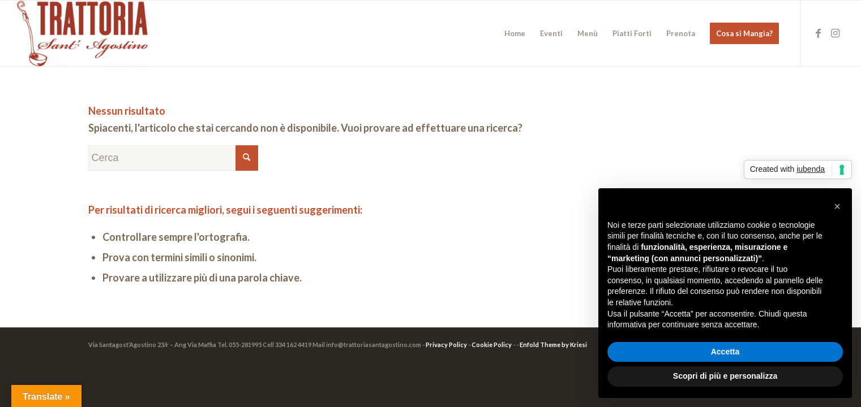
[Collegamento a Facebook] (818, 32)
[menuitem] (515, 33)
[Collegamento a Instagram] (835, 32)
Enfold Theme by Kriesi (553, 344)
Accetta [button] (725, 351)
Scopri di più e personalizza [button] (725, 375)
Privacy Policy (446, 344)
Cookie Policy (492, 344)
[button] (837, 206)
